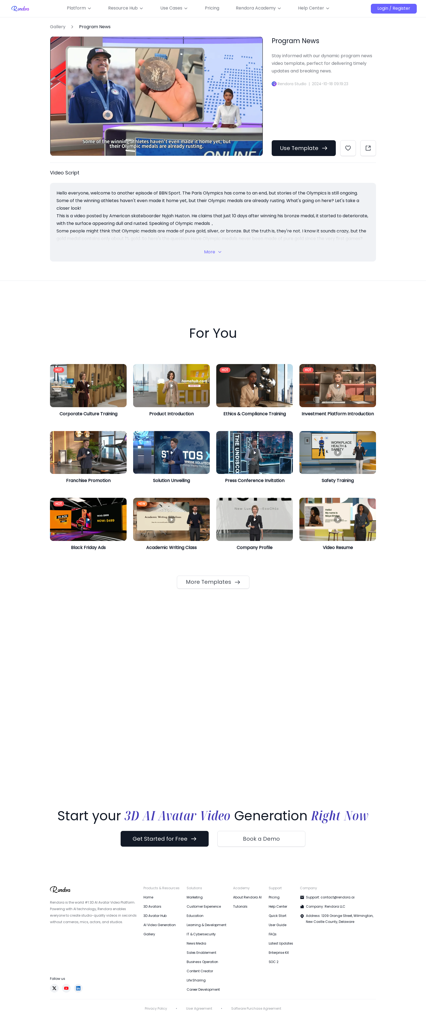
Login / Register (393, 8)
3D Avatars (152, 906)
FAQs (273, 934)
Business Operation (202, 961)
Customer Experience (204, 906)
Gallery (57, 26)
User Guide (277, 925)
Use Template (304, 148)
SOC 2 (274, 961)
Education (195, 915)
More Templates (213, 582)
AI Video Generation (159, 925)
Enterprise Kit (279, 952)
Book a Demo (261, 839)
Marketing (195, 897)
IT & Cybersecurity (201, 934)
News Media (196, 943)
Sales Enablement (201, 952)
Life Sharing (196, 980)
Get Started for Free (165, 839)
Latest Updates (281, 943)
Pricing (274, 897)
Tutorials (240, 906)
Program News (95, 26)
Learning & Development (206, 925)
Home (148, 897)
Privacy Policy (156, 1008)
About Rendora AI (247, 897)
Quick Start (277, 915)
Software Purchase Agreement (256, 1008)
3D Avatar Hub (155, 915)
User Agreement (199, 1008)
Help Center (278, 906)
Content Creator (200, 971)
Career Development (203, 989)
